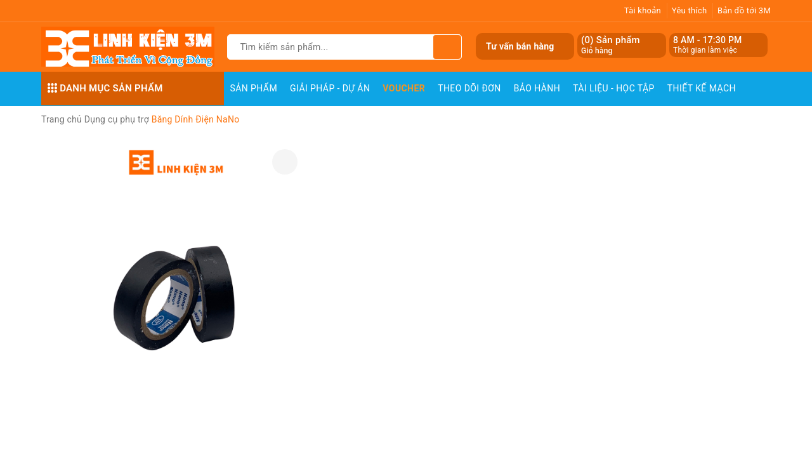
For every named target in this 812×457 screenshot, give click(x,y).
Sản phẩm (254, 88)
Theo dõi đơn (469, 88)
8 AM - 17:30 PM (707, 40)
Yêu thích (689, 10)
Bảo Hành (537, 88)
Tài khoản (642, 10)
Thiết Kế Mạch (701, 88)
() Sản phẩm (610, 45)
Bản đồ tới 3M (744, 10)
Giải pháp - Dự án (330, 88)
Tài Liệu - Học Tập (614, 88)
